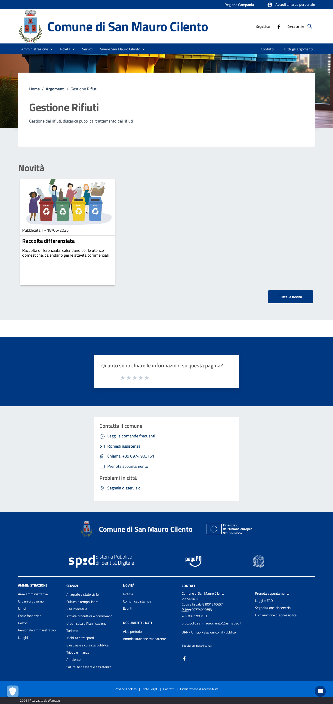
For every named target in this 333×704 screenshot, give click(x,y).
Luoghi (23, 637)
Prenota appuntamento (272, 593)
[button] (291, 5)
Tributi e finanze (77, 652)
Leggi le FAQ (264, 600)
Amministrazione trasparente (144, 638)
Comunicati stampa (137, 601)
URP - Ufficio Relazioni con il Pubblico (209, 632)
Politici (23, 623)
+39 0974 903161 (194, 616)
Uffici (22, 608)
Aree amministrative (33, 594)
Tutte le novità (290, 297)
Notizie (128, 594)
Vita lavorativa (76, 609)
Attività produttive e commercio (89, 616)
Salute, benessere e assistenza (88, 667)
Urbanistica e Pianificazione (86, 623)
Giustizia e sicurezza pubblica (87, 645)
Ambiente (73, 659)
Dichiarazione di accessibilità (276, 615)
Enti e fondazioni (30, 615)
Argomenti (55, 89)
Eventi (127, 608)
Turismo (72, 630)
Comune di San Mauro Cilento (127, 26)
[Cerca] (310, 26)
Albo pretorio (132, 631)
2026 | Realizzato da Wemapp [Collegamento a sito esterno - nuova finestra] (40, 700)
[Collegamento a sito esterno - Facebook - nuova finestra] (278, 26)
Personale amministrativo (37, 630)
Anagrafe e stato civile (82, 594)
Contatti (189, 585)
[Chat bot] (320, 691)
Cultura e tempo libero (82, 601)
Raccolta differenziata (48, 241)
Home (34, 89)
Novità (31, 167)
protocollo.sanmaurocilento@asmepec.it (211, 623)
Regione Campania (239, 4)
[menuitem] (267, 49)
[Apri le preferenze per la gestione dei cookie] (12, 691)
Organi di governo (31, 601)
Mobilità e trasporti (80, 637)
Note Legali (149, 688)
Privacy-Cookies (126, 688)
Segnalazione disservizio (273, 607)
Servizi (72, 585)
